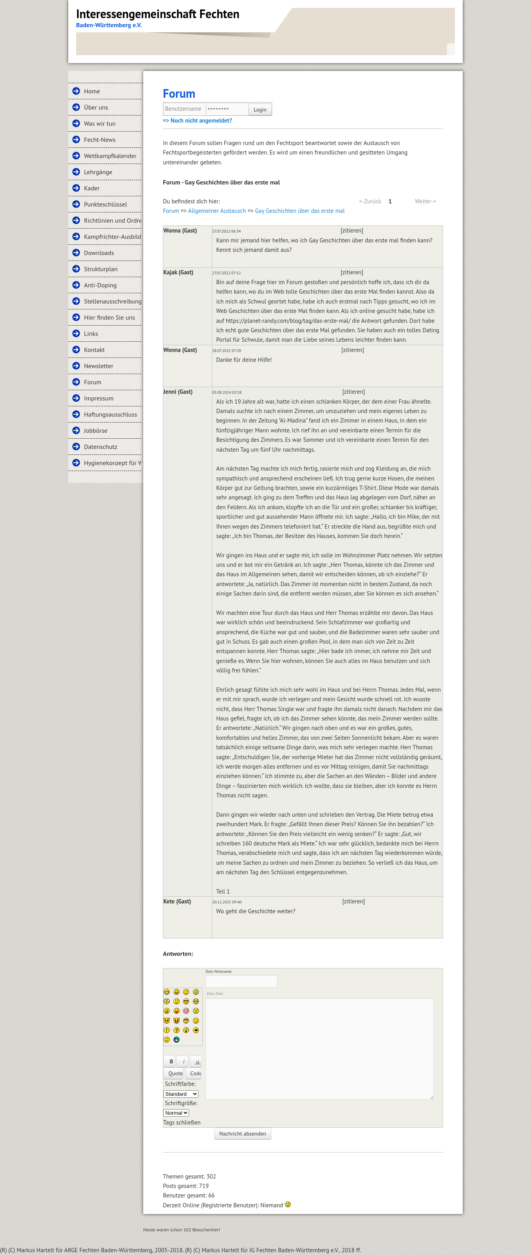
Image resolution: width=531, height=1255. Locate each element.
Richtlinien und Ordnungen (112, 220)
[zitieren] (351, 230)
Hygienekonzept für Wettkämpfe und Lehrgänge (112, 463)
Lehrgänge (98, 172)
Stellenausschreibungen (112, 301)
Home (92, 91)
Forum (92, 382)
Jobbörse (95, 430)
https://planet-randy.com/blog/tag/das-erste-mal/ (288, 320)
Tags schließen (182, 1122)
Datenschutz (100, 447)
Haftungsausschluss (110, 414)
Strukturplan (101, 269)
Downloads (99, 253)
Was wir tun (100, 123)
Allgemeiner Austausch (217, 210)
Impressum (99, 398)
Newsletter (98, 366)
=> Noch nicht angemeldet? (197, 120)
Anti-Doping (100, 285)
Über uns (96, 107)
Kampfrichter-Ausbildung (112, 236)
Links (91, 333)
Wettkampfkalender (110, 156)
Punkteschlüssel (105, 204)
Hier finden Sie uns (109, 317)
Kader (91, 188)
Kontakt (94, 350)
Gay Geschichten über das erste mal (300, 210)
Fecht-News (100, 139)
